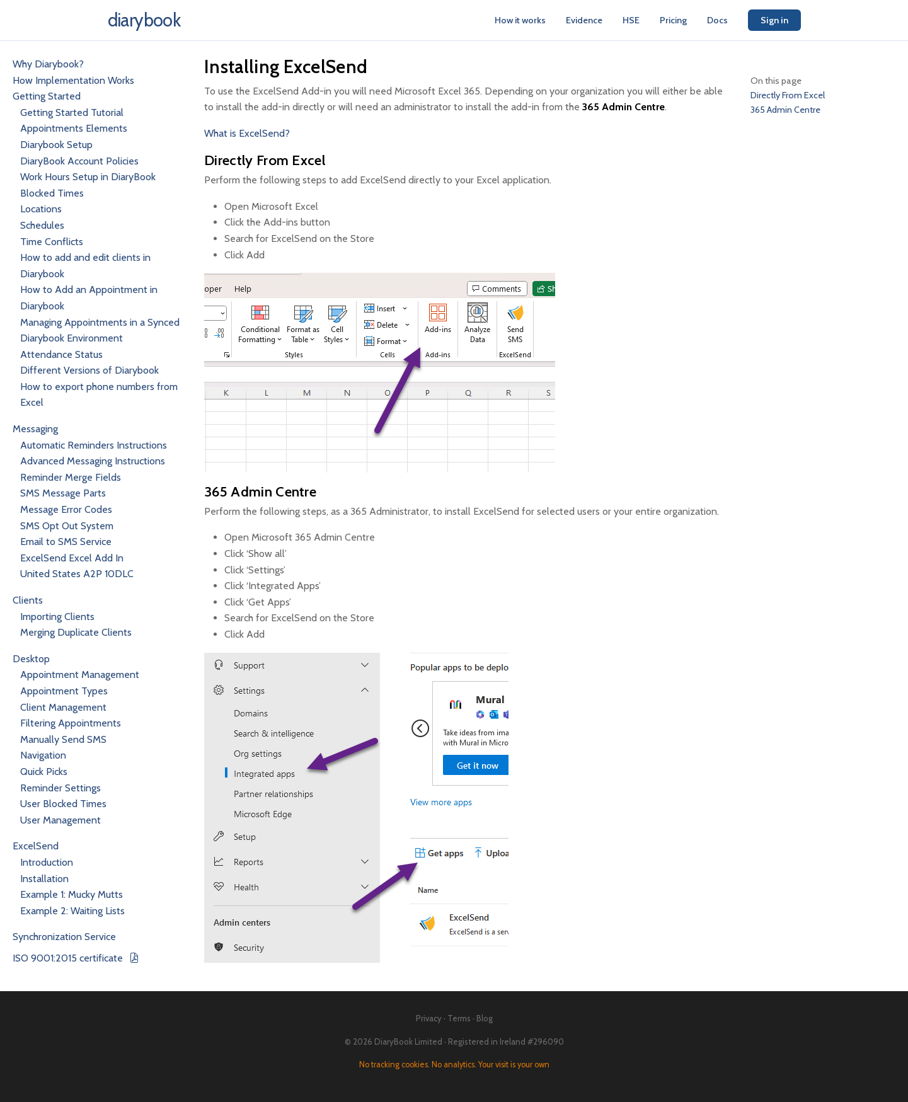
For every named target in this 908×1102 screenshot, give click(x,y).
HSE (631, 20)
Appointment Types (64, 691)
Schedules (42, 225)
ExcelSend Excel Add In (72, 558)
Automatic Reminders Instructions (93, 445)
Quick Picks (43, 772)
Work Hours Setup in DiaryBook (88, 177)
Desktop (31, 659)
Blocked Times (52, 193)
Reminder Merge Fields (70, 477)
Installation (44, 879)
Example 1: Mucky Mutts (71, 894)
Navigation (43, 755)
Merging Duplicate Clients (76, 632)
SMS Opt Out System (66, 526)
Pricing (673, 20)
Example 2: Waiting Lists (72, 911)
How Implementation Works (73, 80)
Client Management (63, 707)
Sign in (774, 20)
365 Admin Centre (785, 109)
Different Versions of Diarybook (89, 370)
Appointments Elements (73, 128)
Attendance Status (61, 354)
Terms (459, 1018)
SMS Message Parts (63, 493)
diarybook (144, 20)
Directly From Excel (787, 95)
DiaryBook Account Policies (79, 161)
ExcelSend (36, 846)
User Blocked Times (63, 804)
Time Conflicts (51, 242)
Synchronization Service (64, 937)
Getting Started (47, 96)
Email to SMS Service (66, 542)
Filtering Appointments (70, 723)
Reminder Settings (60, 788)
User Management (60, 820)
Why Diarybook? (48, 64)
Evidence (584, 20)
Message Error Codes (66, 509)
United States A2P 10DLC (77, 574)
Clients (28, 600)
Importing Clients (57, 617)
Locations (41, 209)
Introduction (46, 862)
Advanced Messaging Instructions (92, 461)
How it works (520, 20)
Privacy (429, 1018)
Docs (717, 20)
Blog (484, 1018)
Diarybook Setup (56, 145)
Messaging (35, 429)
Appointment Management (79, 674)
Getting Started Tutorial (72, 112)
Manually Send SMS (63, 739)
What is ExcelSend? (247, 133)
